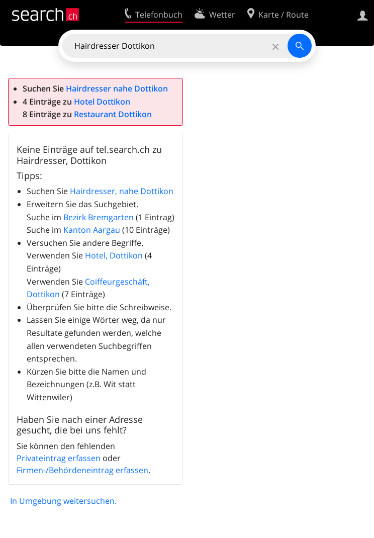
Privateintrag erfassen (59, 458)
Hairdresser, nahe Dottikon (121, 191)
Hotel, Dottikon (114, 255)
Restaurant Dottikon (113, 114)
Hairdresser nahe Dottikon (117, 88)
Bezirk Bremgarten (98, 217)
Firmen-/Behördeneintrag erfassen (82, 470)
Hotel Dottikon (102, 101)
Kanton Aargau (91, 229)
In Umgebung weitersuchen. (63, 500)
